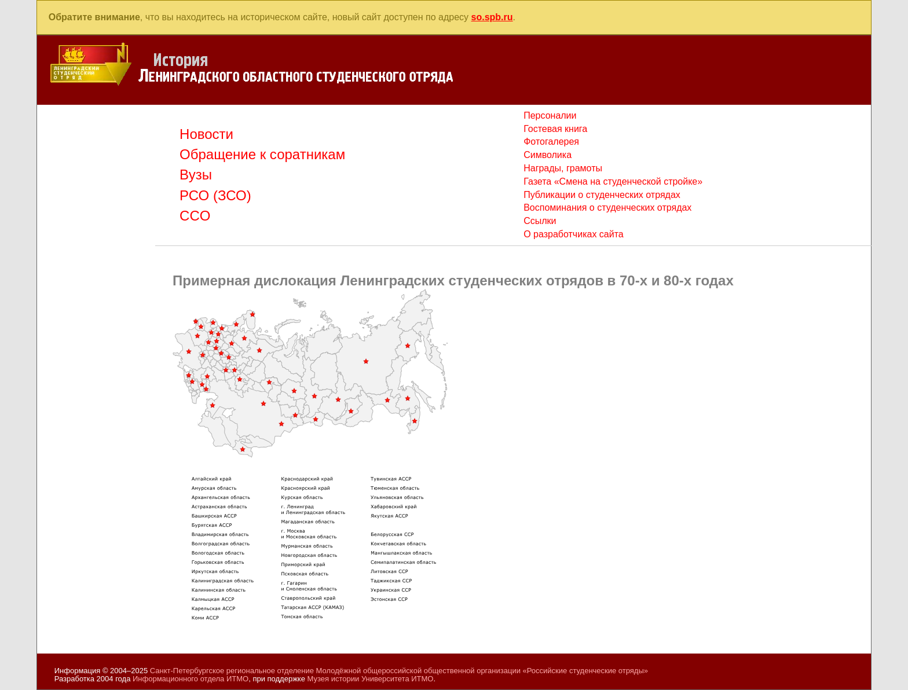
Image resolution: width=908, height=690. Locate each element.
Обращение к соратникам (262, 154)
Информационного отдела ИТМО (190, 678)
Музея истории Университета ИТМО (370, 678)
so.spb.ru (492, 17)
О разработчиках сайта (573, 234)
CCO (195, 215)
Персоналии (549, 115)
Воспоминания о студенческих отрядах (607, 207)
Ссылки (539, 221)
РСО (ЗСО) (215, 195)
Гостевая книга (555, 129)
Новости (206, 134)
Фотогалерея (551, 141)
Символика (547, 155)
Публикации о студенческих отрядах (601, 195)
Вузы (196, 174)
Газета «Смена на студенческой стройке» (612, 181)
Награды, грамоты (562, 168)
